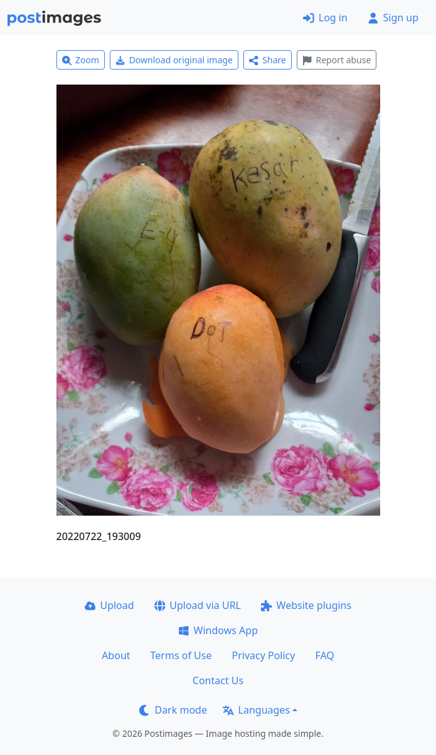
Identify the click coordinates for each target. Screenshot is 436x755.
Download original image (174, 60)
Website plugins (306, 605)
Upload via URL (197, 605)
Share (267, 60)
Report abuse (336, 60)
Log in (325, 17)
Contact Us (218, 680)
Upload (109, 605)
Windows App (218, 630)
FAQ (324, 655)
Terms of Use (181, 655)
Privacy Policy (263, 655)
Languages (256, 710)
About (116, 655)
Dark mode (173, 710)
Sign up (393, 17)
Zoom (81, 60)
